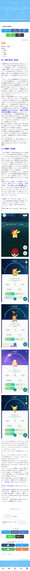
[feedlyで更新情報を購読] (8, 549)
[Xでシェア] (5, 30)
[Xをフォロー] (22, 545)
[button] (19, 35)
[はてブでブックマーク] (24, 30)
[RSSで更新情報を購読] (22, 549)
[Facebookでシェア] (15, 30)
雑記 (3, 43)
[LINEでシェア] (10, 35)
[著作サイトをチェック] (8, 545)
